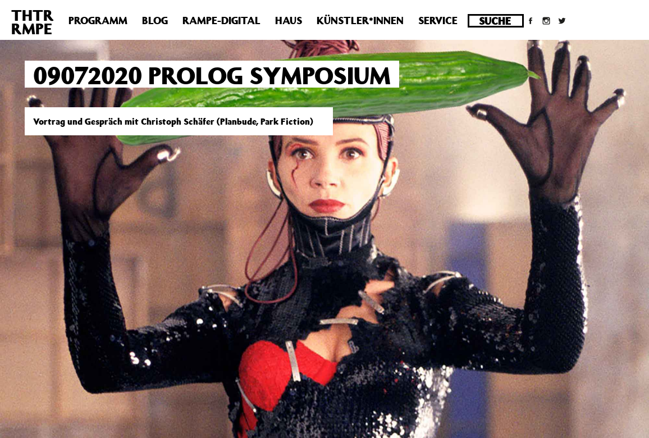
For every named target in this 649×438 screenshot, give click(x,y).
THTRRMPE (32, 21)
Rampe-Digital (221, 20)
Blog (155, 20)
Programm (97, 20)
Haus (288, 20)
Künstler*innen (360, 20)
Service (438, 20)
